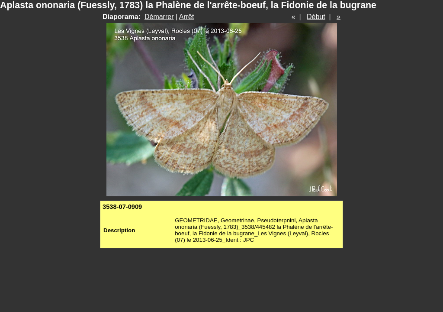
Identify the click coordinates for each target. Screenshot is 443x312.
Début (316, 16)
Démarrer (159, 16)
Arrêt (186, 16)
